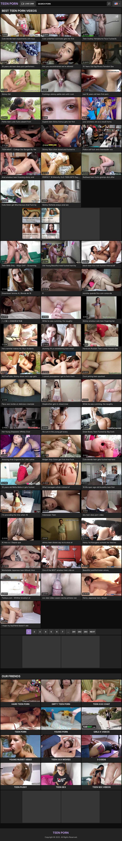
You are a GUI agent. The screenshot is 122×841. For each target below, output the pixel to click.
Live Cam (29, 4)
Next (92, 632)
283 (85, 632)
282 (79, 632)
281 (73, 632)
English (117, 4)
